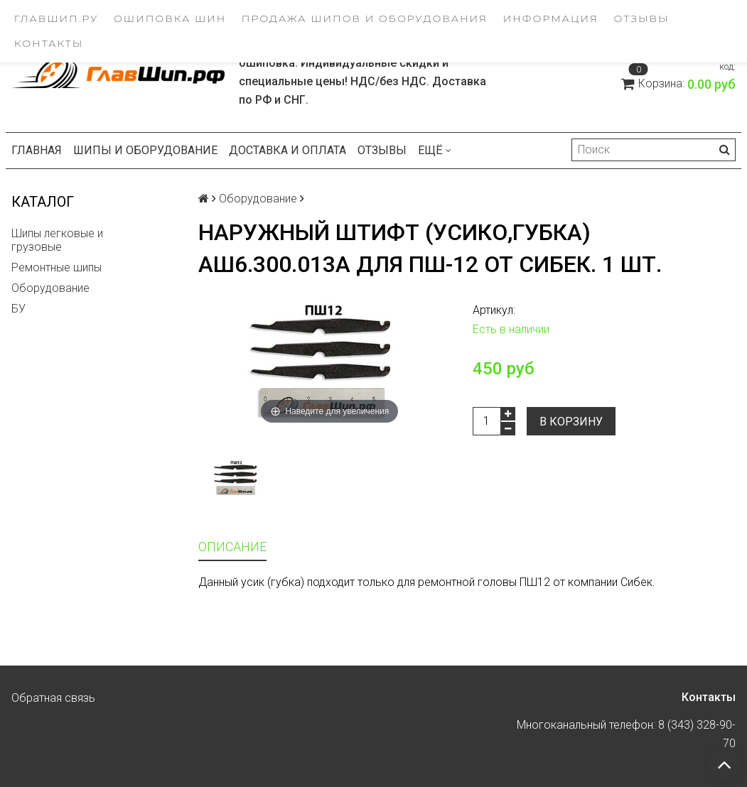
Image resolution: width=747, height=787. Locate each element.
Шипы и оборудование (145, 150)
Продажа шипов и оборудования (365, 18)
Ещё (434, 150)
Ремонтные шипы (56, 267)
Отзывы (642, 18)
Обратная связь (53, 698)
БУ (18, 308)
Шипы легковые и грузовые (57, 240)
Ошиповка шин (170, 18)
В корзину (571, 421)
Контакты (49, 43)
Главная (36, 150)
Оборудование (50, 288)
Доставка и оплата (287, 150)
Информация (550, 18)
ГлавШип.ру (56, 18)
